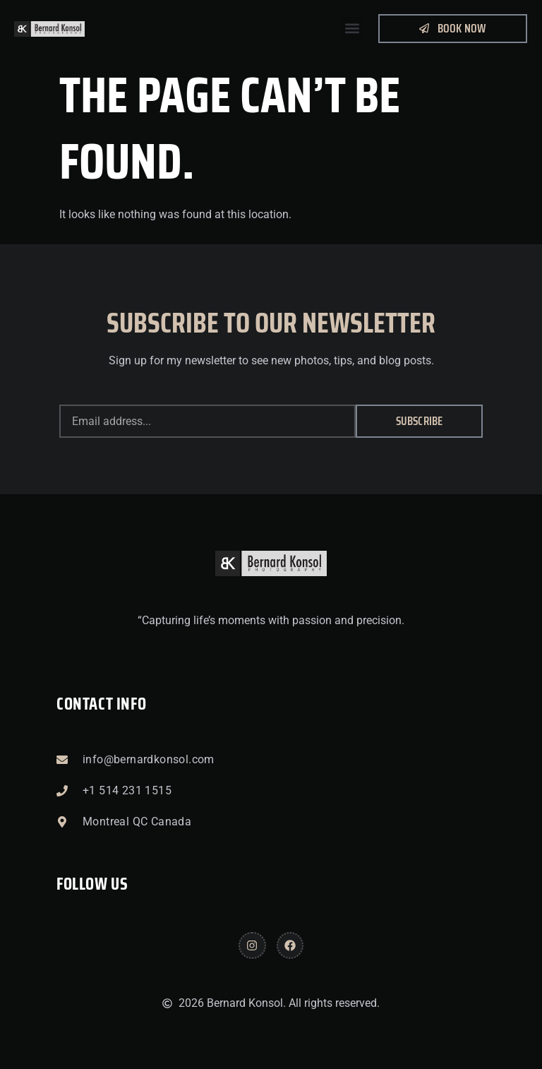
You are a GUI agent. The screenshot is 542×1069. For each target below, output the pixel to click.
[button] (351, 28)
